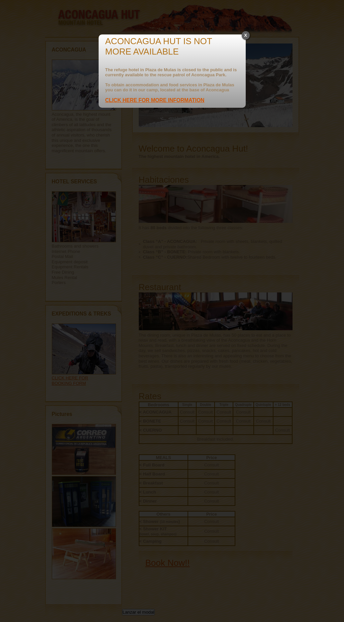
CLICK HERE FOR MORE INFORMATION (155, 100)
